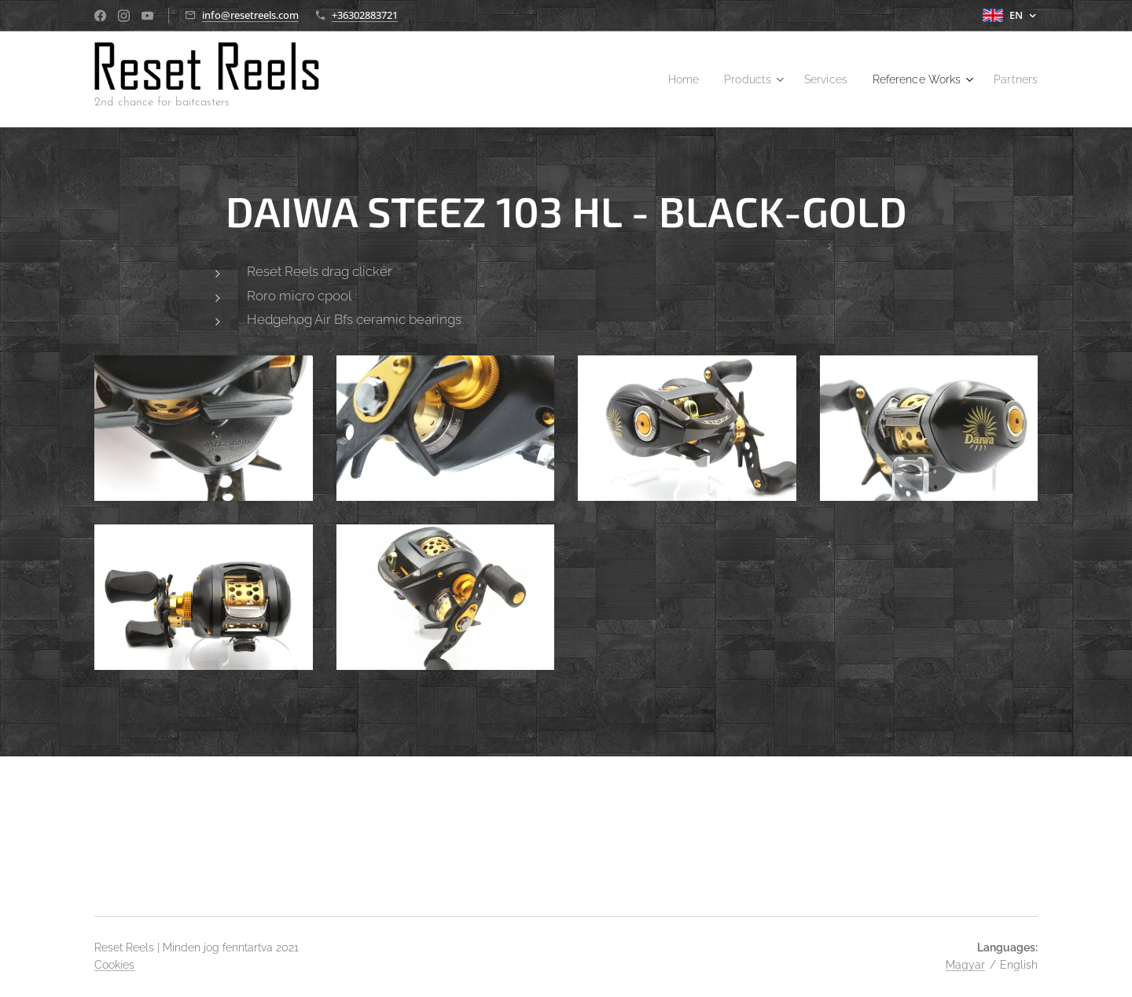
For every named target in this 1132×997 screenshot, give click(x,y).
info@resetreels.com (250, 15)
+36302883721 (365, 15)
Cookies (114, 964)
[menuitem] (662, 79)
